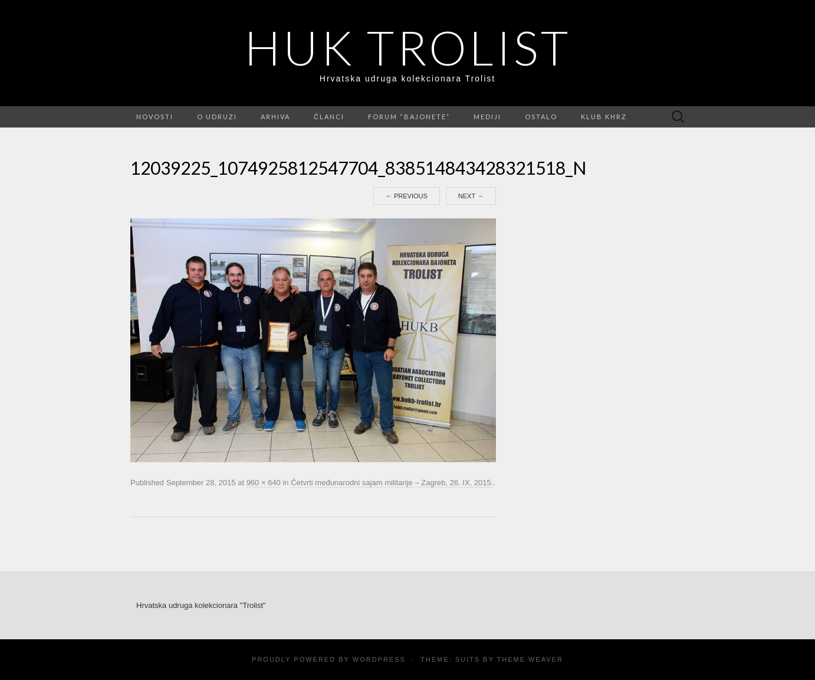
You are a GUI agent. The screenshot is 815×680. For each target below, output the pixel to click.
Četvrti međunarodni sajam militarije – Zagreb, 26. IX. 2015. (392, 482)
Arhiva (275, 116)
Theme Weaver (530, 659)
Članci (329, 116)
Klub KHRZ (604, 116)
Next (471, 196)
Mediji (487, 116)
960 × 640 (264, 482)
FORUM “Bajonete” (409, 116)
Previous (407, 196)
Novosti (154, 116)
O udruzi (217, 116)
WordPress (379, 659)
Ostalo (541, 116)
